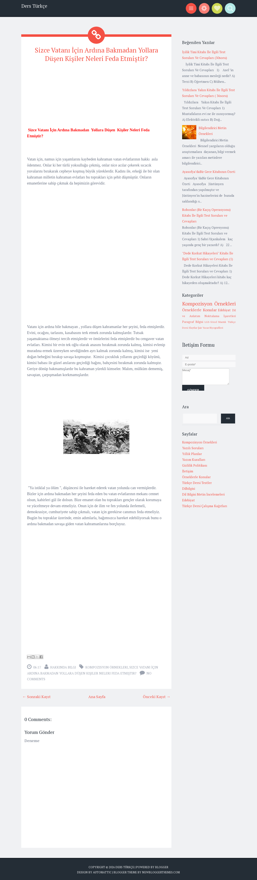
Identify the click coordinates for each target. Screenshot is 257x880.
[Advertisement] (96, 96)
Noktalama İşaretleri (220, 316)
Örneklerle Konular (199, 309)
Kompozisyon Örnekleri (106, 666)
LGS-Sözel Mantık (215, 322)
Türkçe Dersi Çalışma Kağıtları (204, 506)
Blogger (161, 866)
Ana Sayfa (96, 695)
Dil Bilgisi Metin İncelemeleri (203, 494)
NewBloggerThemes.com (161, 871)
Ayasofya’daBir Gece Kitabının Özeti (208, 171)
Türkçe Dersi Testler (197, 483)
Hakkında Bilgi (63, 666)
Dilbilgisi (188, 488)
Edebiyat (224, 310)
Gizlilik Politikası (194, 465)
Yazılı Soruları (193, 448)
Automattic (102, 871)
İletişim (187, 471)
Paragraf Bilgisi (192, 322)
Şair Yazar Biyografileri (210, 327)
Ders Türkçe (34, 6)
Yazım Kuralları (193, 459)
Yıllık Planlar (192, 454)
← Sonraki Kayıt (36, 695)
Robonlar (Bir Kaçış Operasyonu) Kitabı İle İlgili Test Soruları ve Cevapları (206, 215)
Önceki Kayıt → (156, 695)
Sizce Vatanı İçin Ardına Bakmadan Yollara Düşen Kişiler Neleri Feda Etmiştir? (96, 53)
